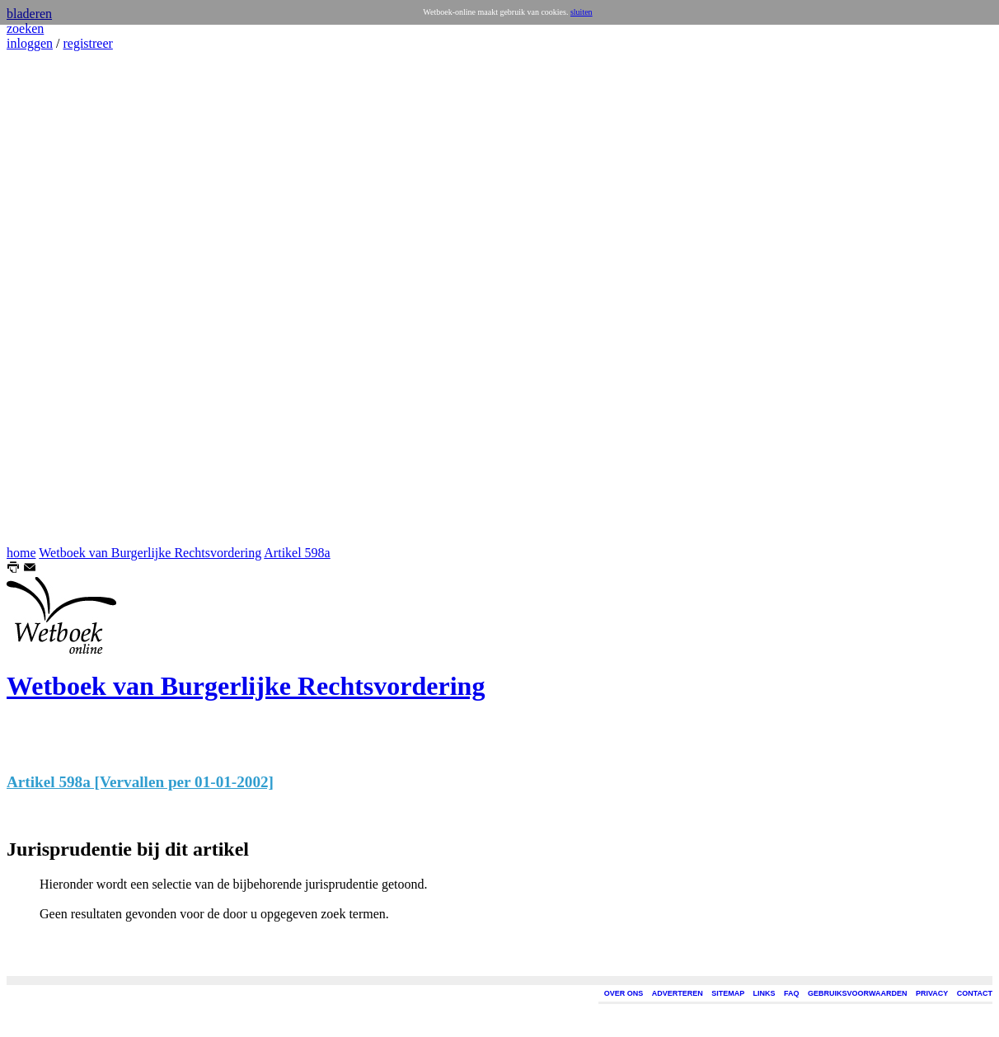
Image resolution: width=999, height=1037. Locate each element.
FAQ (792, 993)
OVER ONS (624, 993)
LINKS (764, 993)
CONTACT (974, 993)
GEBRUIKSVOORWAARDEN (857, 993)
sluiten (581, 11)
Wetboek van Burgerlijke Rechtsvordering (150, 553)
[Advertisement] (56, 298)
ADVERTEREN (677, 993)
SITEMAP (727, 993)
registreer (87, 43)
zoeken (25, 28)
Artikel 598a (297, 553)
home (21, 553)
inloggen (30, 43)
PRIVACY (932, 993)
